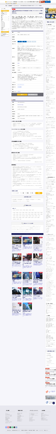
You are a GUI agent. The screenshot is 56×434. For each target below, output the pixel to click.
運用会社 (19, 91)
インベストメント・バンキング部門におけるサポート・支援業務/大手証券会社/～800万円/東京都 (25, 147)
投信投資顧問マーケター (49, 56)
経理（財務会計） (48, 193)
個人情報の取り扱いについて (16, 430)
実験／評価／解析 (49, 323)
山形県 (29, 212)
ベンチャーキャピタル (48, 49)
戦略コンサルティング (50, 130)
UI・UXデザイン (48, 279)
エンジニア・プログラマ (50, 280)
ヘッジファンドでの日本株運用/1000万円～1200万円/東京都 (21, 131)
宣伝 (46, 311)
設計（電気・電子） (48, 330)
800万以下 (2, 21)
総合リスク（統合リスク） (49, 71)
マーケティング (48, 201)
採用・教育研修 (48, 216)
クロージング (27, 231)
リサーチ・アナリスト (48, 88)
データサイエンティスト (49, 299)
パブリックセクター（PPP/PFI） (50, 29)
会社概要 (42, 413)
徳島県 (14, 217)
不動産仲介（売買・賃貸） (49, 67)
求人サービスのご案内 (8, 415)
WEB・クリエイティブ (50, 273)
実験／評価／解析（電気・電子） (50, 324)
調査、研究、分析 (49, 168)
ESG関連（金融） (49, 30)
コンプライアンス (48, 223)
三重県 (38, 214)
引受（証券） (47, 105)
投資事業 (48, 44)
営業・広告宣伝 (49, 305)
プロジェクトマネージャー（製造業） (50, 340)
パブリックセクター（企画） (51, 180)
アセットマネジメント (48, 60)
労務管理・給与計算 (48, 217)
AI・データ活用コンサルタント (50, 144)
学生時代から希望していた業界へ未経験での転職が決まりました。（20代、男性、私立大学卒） (25, 171)
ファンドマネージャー (16, 5)
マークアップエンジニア (49, 274)
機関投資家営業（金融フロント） (50, 100)
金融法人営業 (47, 97)
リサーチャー (47, 172)
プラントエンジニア (48, 339)
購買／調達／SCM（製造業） (49, 337)
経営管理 (48, 228)
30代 (4, 14)
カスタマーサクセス (48, 266)
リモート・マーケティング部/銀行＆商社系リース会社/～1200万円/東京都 (22, 143)
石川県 (26, 214)
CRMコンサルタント (48, 141)
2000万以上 (2, 27)
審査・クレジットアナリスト (49, 94)
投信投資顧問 (49, 51)
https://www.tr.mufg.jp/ (20, 104)
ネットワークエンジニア (49, 292)
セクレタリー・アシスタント (49, 205)
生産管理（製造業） (48, 335)
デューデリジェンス (22, 229)
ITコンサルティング (49, 138)
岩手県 (20, 212)
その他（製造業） (48, 341)
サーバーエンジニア (48, 293)
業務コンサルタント (48, 134)
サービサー (47, 113)
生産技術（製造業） (48, 336)
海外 (20, 219)
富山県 (23, 214)
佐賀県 (26, 217)
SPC (30, 229)
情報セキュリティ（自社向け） (50, 224)
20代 (2, 14)
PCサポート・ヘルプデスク (49, 270)
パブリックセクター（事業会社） (50, 181)
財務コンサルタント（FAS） (49, 151)
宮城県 (23, 212)
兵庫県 (41, 214)
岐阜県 (32, 214)
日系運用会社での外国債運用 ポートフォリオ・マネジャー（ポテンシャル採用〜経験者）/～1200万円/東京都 (27, 123)
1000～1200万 (3, 23)
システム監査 (47, 221)
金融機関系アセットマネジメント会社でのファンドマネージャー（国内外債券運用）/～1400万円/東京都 (26, 124)
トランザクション (14, 231)
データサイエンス (49, 298)
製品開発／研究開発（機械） (49, 319)
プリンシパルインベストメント (50, 45)
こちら (4, 35)
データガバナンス (48, 300)
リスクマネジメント (49, 70)
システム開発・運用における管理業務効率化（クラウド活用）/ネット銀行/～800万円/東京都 (25, 148)
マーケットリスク (48, 73)
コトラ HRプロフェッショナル (33, 413)
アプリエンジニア (48, 296)
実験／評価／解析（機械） (49, 325)
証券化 (34, 226)
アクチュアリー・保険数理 (49, 76)
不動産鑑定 (47, 62)
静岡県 (35, 214)
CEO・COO (47, 229)
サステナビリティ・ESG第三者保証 (50, 127)
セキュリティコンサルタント (49, 162)
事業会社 (28, 201)
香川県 (17, 217)
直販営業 (47, 81)
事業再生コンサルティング (50, 135)
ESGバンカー (47, 34)
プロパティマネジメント (49, 61)
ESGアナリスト (48, 33)
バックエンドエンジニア (49, 284)
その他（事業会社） (48, 212)
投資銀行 (27, 229)
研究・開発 (48, 317)
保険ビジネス (49, 75)
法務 (46, 222)
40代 (6, 14)
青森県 (17, 212)
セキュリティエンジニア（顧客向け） (50, 294)
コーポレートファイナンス (16, 226)
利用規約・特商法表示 (24, 430)
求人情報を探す (10, 5)
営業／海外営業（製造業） (49, 346)
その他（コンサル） (49, 173)
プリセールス (47, 263)
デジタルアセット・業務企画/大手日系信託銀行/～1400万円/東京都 (21, 160)
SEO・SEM (47, 278)
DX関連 (48, 242)
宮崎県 (38, 217)
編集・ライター (48, 310)
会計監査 (47, 197)
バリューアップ (23, 226)
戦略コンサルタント (48, 131)
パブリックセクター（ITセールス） (50, 240)
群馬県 (41, 212)
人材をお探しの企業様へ (45, 0)
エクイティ (33, 229)
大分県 (35, 217)
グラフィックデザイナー (49, 306)
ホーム (6, 413)
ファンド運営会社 (38, 199)
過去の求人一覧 (7, 422)
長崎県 (29, 217)
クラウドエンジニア (48, 288)
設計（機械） (47, 331)
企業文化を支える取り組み (45, 415)
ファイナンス (38, 229)
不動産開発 (47, 63)
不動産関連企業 (15, 201)
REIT (18, 229)
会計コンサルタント (48, 152)
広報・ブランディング (48, 312)
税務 (46, 196)
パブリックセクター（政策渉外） (50, 183)
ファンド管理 (47, 55)
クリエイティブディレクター (49, 308)
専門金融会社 (32, 199)
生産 (47, 334)
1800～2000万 (3, 26)
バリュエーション (38, 226)
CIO (46, 253)
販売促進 (47, 313)
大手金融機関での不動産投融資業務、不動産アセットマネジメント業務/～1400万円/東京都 (25, 133)
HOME (6, 5)
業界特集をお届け (19, 413)
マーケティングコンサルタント (50, 166)
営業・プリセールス (49, 260)
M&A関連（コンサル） (50, 155)
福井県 (29, 214)
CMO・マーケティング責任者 (49, 203)
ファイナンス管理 (49, 190)
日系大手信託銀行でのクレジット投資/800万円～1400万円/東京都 (21, 132)
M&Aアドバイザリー (48, 156)
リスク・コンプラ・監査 (50, 219)
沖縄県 (18, 219)
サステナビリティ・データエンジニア (50, 248)
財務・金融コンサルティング (51, 150)
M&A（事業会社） (48, 211)
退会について (46, 430)
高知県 (23, 217)
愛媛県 (20, 217)
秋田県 (26, 212)
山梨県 (14, 214)
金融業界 (18, 414)
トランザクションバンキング (49, 93)
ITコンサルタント (48, 139)
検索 (39, 193)
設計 (47, 329)
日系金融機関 (14, 199)
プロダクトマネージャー (49, 210)
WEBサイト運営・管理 (49, 271)
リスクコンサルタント (48, 160)
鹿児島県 (14, 219)
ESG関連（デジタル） (50, 247)
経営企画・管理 (49, 251)
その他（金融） (49, 112)
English (50, 0)
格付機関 (47, 114)
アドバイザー (14, 229)
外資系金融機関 (20, 199)
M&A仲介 (47, 157)
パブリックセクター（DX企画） (50, 238)
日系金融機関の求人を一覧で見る (38, 149)
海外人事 (47, 218)
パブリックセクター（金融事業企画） (50, 28)
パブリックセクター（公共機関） (50, 184)
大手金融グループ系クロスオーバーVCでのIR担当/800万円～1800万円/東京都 (23, 154)
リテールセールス (48, 99)
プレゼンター (47, 54)
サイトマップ (41, 430)
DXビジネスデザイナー (49, 244)
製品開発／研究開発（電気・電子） (50, 318)
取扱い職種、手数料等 (32, 430)
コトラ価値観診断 (31, 414)
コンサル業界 (19, 415)
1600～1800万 (3, 25)
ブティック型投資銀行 (26, 199)
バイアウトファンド (29, 226)
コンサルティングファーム (22, 201)
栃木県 (38, 212)
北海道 (14, 212)
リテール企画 (47, 106)
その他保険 (47, 82)
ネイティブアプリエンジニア (49, 289)
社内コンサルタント (48, 254)
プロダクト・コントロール (49, 195)
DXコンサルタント (48, 143)
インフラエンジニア (48, 291)
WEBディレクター (48, 277)
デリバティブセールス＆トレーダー (50, 87)
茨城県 (35, 212)
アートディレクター (48, 307)
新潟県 (17, 214)
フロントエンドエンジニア (49, 283)
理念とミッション (43, 414)
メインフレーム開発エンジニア (50, 282)
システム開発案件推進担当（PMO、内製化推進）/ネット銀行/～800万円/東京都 (23, 144)
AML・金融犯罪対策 (48, 226)
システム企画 (47, 255)
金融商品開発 (47, 89)
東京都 (18, 63)
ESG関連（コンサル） (50, 124)
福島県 (32, 212)
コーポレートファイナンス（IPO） (50, 41)
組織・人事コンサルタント (49, 147)
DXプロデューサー (48, 243)
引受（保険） (47, 79)
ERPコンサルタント (48, 140)
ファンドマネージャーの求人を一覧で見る (37, 138)
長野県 (20, 214)
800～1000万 (3, 22)
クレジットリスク (48, 72)
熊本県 (32, 217)
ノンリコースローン (21, 231)
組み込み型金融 (48, 110)
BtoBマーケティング (48, 202)
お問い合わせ (9, 430)
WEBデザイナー (48, 276)
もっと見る (40, 187)
